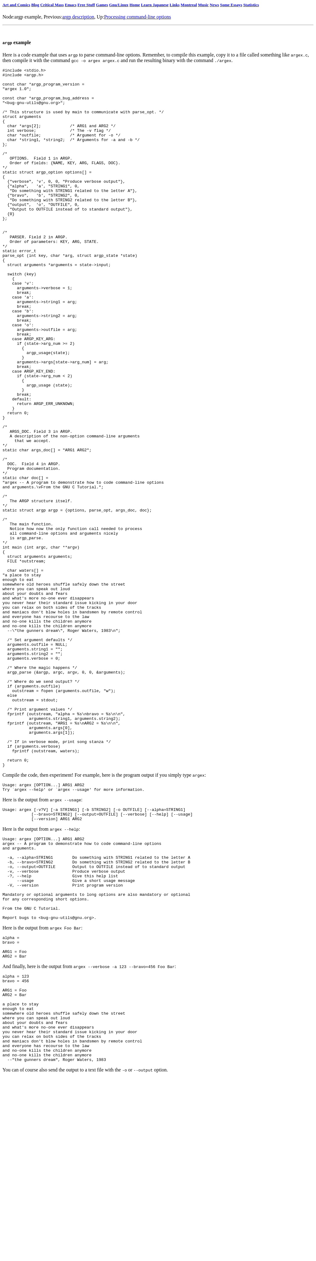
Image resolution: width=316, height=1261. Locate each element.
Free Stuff (86, 4)
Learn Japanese (155, 4)
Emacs (71, 4)
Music (203, 4)
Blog (35, 4)
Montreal (189, 4)
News (214, 4)
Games (102, 4)
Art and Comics (16, 4)
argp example (28, 16)
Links (175, 4)
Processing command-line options (137, 16)
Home (134, 4)
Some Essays (231, 4)
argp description (78, 16)
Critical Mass (52, 4)
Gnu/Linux (118, 4)
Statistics (251, 4)
